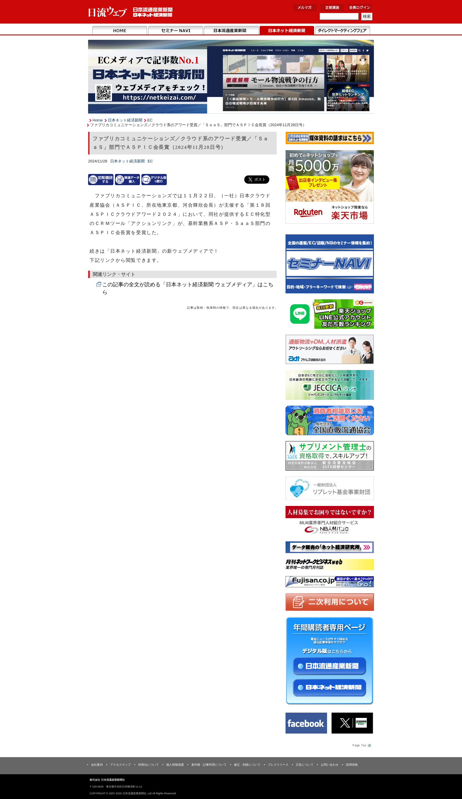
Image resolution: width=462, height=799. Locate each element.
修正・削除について (247, 764)
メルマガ (305, 7)
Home (119, 30)
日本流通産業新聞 (231, 30)
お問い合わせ (330, 764)
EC (150, 120)
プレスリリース (278, 764)
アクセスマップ (120, 764)
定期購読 (332, 7)
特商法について (148, 764)
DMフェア (342, 30)
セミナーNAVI (175, 30)
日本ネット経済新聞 (286, 30)
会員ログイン (360, 7)
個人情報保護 (175, 764)
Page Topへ (361, 745)
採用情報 (352, 764)
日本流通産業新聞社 (130, 12)
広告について (305, 764)
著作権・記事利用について (209, 764)
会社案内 (97, 764)
